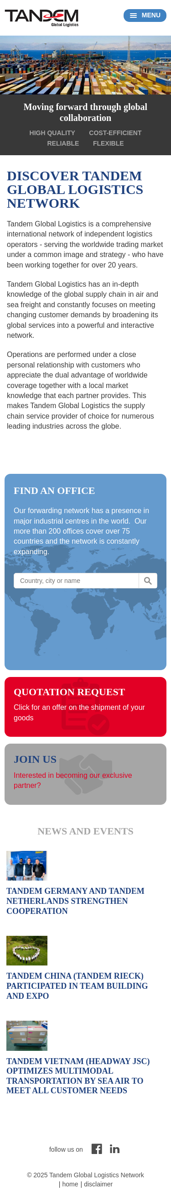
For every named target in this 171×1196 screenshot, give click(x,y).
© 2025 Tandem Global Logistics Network (85, 1175)
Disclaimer (98, 1184)
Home (70, 1184)
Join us (35, 759)
